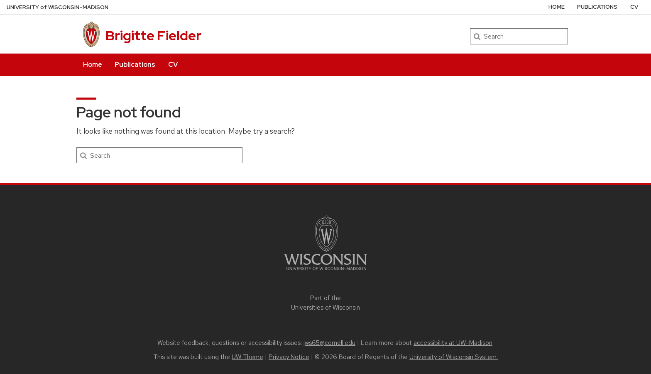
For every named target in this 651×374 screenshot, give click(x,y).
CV (173, 64)
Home (92, 64)
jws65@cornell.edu (329, 343)
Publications (135, 64)
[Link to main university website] (325, 271)
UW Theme (247, 357)
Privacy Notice (289, 357)
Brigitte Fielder (153, 35)
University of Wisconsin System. (453, 357)
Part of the (325, 303)
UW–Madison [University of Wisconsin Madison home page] (57, 7)
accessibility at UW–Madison (453, 343)
